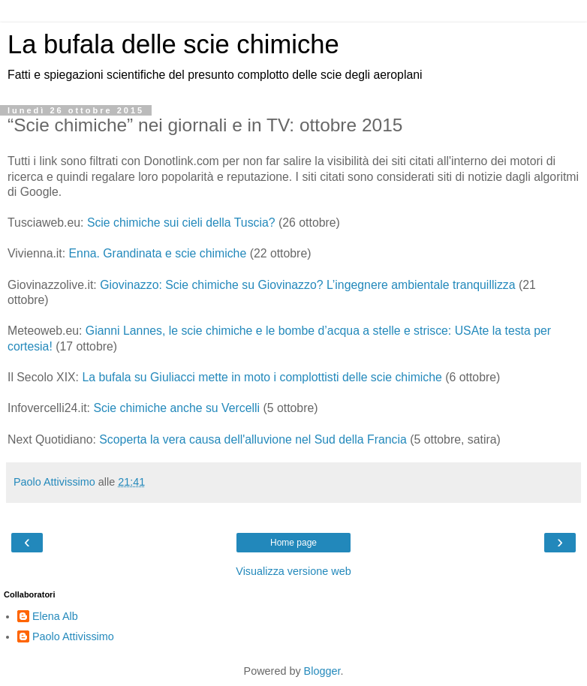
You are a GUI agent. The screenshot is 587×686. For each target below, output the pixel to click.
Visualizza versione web (293, 571)
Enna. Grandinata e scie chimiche (158, 253)
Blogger (322, 671)
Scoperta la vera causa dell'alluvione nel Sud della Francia (253, 439)
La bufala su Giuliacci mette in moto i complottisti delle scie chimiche (261, 377)
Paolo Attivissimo (73, 636)
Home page (293, 542)
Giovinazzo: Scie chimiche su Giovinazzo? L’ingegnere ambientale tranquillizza (307, 284)
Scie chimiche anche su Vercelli (176, 408)
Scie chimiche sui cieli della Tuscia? (181, 222)
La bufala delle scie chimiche (173, 44)
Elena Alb (55, 616)
